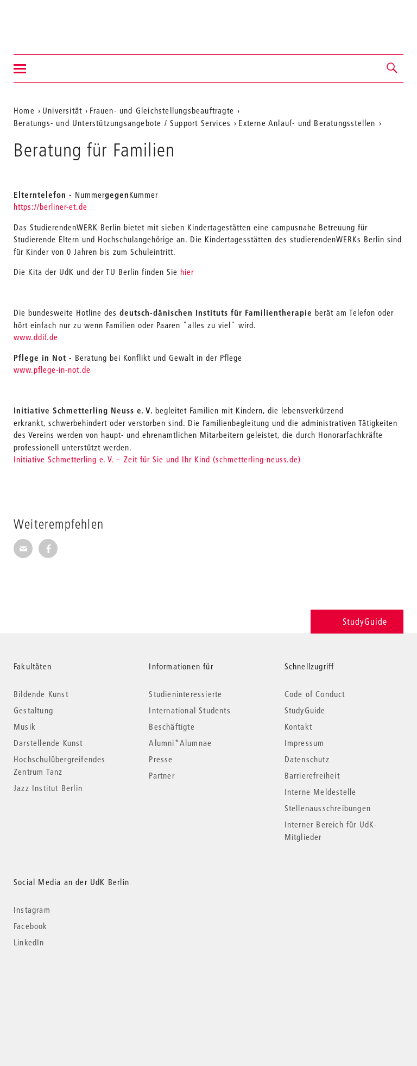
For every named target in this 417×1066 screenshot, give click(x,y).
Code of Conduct (315, 693)
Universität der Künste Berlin (56, 20)
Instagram (32, 909)
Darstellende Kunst (48, 742)
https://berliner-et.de (50, 206)
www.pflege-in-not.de (52, 369)
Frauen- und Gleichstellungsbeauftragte (162, 110)
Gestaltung (33, 710)
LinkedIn (29, 942)
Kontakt (298, 726)
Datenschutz (307, 759)
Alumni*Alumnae (180, 742)
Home (24, 110)
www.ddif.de (36, 336)
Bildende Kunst (41, 693)
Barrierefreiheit (312, 775)
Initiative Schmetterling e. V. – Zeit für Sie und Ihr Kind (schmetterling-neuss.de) (157, 459)
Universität (62, 110)
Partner (161, 775)
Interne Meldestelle (321, 791)
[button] (392, 68)
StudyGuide (357, 621)
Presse (161, 759)
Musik (25, 726)
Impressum (305, 742)
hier (187, 271)
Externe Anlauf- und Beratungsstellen (306, 122)
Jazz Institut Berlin (48, 787)
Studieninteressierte (185, 693)
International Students (189, 710)
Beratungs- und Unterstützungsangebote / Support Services (122, 122)
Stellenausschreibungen (328, 807)
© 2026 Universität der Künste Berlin (70, 988)
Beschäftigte (171, 726)
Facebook (31, 925)
